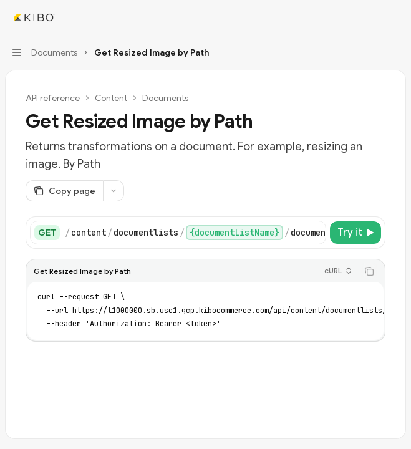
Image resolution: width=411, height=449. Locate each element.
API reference (53, 98)
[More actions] (395, 17)
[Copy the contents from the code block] (369, 271)
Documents (165, 98)
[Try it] (355, 232)
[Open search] (371, 17)
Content (111, 98)
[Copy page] (64, 190)
